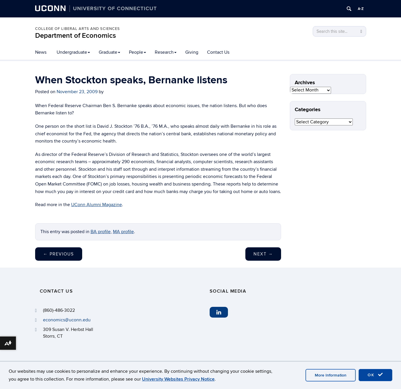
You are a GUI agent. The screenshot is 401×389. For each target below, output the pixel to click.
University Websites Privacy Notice (178, 379)
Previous (58, 254)
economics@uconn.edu (67, 320)
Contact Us (218, 52)
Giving (191, 52)
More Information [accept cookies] (330, 375)
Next (263, 254)
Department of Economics (75, 35)
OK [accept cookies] (375, 374)
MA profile (123, 232)
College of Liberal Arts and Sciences (77, 28)
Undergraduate (73, 52)
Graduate (109, 52)
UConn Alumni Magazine (96, 205)
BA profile (101, 232)
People (137, 52)
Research (166, 52)
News (40, 52)
